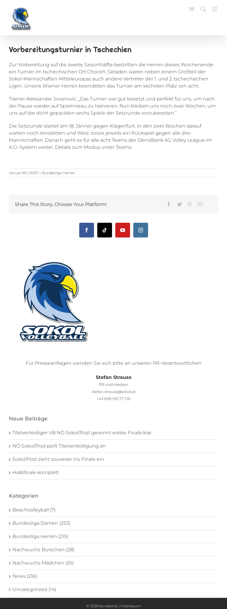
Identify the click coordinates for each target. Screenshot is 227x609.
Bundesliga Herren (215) (40, 536)
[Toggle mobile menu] (215, 9)
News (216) (24, 576)
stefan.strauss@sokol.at (114, 391)
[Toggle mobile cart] (191, 9)
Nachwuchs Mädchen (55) (43, 563)
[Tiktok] (104, 230)
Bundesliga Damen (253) (41, 523)
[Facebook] (86, 230)
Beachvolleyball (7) (34, 510)
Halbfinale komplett (35, 472)
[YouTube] (122, 230)
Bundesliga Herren (58, 173)
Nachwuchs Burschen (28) (43, 549)
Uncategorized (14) (34, 589)
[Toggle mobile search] (203, 9)
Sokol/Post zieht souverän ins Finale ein (58, 459)
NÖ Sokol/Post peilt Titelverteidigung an (59, 446)
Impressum (130, 606)
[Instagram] (140, 230)
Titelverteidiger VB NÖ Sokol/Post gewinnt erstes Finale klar (81, 432)
